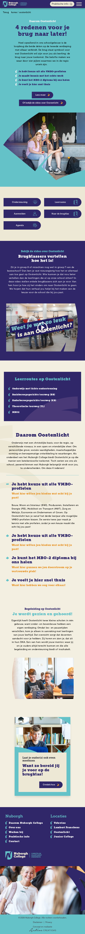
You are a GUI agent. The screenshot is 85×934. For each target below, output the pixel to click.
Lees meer (42, 95)
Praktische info (62, 4)
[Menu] (79, 4)
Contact (14, 841)
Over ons (15, 827)
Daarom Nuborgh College (26, 822)
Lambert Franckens (67, 827)
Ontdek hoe (51, 784)
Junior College (63, 836)
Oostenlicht (62, 832)
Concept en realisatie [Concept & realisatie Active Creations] (42, 929)
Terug (6, 12)
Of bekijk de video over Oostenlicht (43, 102)
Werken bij (16, 832)
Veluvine (60, 822)
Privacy (48, 922)
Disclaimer (37, 922)
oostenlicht (25, 12)
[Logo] (15, 4)
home (14, 12)
